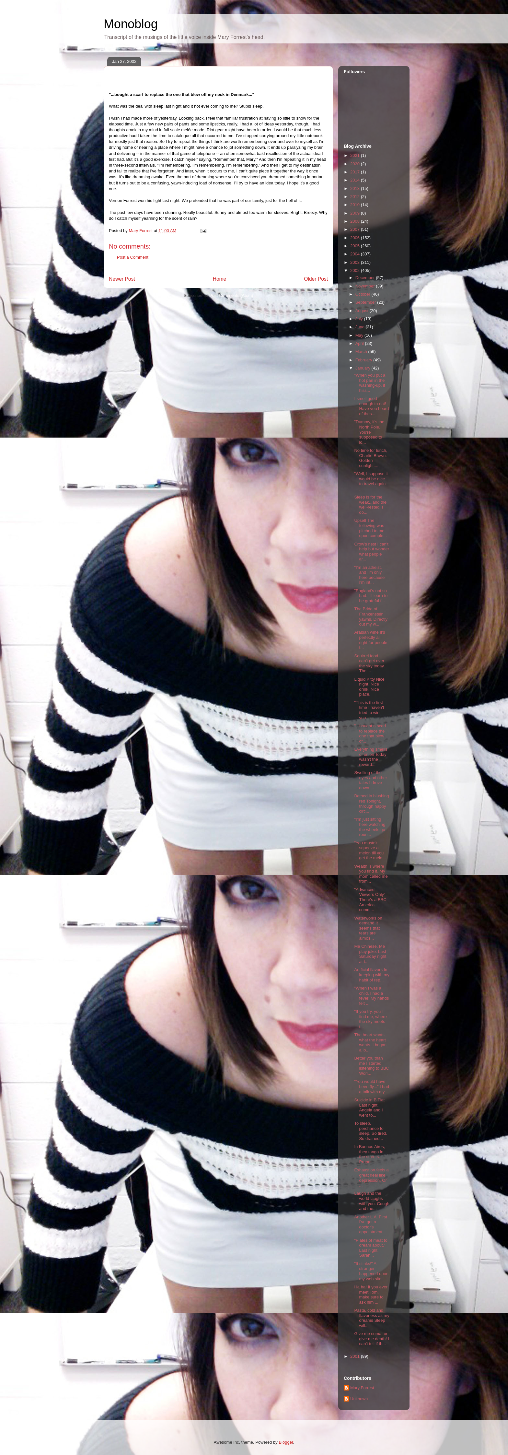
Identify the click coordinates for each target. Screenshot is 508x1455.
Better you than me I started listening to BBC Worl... (371, 1066)
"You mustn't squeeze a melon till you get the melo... (370, 850)
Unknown (359, 1398)
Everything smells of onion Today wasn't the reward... (370, 757)
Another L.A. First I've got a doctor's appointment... (370, 1224)
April (360, 343)
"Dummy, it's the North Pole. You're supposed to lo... (369, 431)
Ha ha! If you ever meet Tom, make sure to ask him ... (370, 1295)
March (361, 351)
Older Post (316, 279)
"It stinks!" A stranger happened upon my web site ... (371, 1271)
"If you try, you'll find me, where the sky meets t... (370, 1019)
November (365, 286)
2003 (355, 262)
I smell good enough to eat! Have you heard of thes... (371, 406)
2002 (355, 270)
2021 (355, 155)
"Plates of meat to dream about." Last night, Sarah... (370, 1248)
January (363, 368)
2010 (355, 204)
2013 (355, 188)
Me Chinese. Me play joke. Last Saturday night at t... (370, 954)
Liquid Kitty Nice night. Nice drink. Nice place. (369, 687)
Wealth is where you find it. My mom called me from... (370, 874)
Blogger (286, 1442)
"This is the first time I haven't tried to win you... (369, 710)
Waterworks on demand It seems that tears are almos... (368, 928)
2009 (355, 213)
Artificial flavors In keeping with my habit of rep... (371, 974)
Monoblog (131, 24)
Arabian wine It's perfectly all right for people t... (370, 640)
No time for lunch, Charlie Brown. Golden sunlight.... (370, 458)
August (362, 310)
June (360, 326)
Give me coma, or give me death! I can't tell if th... (371, 1338)
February (364, 360)
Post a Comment (132, 257)
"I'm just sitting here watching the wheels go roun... (369, 827)
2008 (355, 221)
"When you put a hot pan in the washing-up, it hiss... (369, 383)
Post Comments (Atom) (231, 295)
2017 (355, 172)
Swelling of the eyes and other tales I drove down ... (370, 780)
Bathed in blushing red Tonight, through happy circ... (371, 803)
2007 (355, 229)
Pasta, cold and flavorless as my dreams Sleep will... (371, 1318)
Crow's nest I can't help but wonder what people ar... (371, 552)
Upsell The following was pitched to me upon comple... (370, 528)
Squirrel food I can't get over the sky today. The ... (369, 663)
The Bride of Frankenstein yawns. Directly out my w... (370, 616)
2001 (355, 1356)
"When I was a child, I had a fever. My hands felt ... (371, 996)
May (359, 335)
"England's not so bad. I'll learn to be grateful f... (370, 595)
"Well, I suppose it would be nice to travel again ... (370, 481)
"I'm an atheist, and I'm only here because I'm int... (369, 575)
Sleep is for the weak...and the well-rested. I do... (370, 505)
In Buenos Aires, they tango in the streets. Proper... (369, 1154)
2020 (355, 163)
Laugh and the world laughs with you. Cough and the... (371, 1201)
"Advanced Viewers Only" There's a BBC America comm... (370, 899)
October (363, 294)
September (366, 302)
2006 (355, 237)
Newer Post (122, 279)
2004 (355, 254)
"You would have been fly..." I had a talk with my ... (371, 1086)
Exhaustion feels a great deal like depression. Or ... (371, 1178)
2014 (355, 180)
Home (219, 279)
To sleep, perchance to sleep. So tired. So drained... (370, 1131)
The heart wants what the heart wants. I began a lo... (370, 1042)
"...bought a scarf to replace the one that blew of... (370, 733)
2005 (355, 245)
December (365, 277)
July (359, 318)
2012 (355, 196)
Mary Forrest (362, 1387)
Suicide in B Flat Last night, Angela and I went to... (369, 1107)
